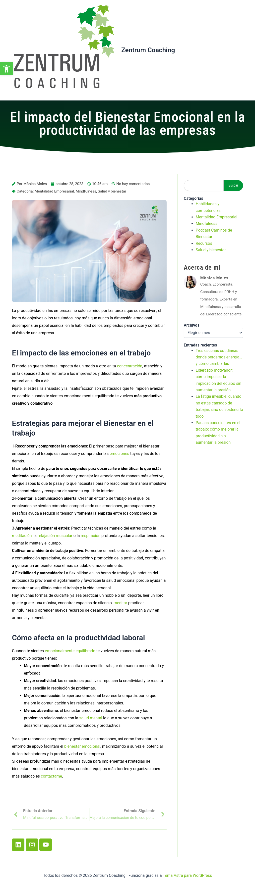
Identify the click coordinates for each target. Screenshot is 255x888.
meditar (120, 602)
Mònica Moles (214, 278)
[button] (6, 68)
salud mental (90, 718)
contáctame (51, 776)
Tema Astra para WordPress (187, 875)
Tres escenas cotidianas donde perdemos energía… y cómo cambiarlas (219, 357)
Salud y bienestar (112, 191)
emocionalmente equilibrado (70, 650)
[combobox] (204, 185)
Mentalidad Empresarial (54, 191)
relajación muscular (55, 535)
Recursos (204, 243)
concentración (129, 366)
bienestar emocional (82, 746)
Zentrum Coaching (148, 50)
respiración (90, 535)
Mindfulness (86, 191)
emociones (119, 453)
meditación (22, 535)
